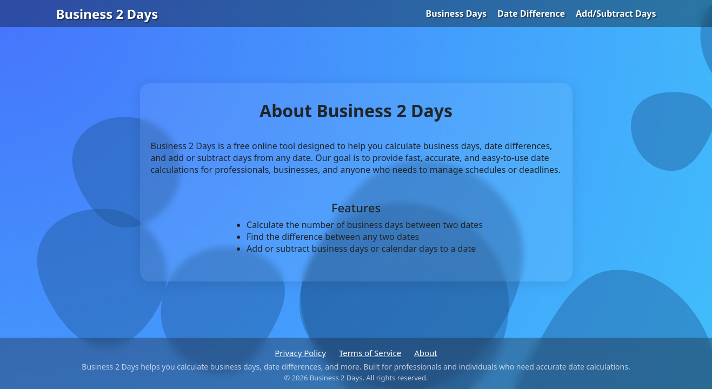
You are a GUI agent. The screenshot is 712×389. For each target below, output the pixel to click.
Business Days (456, 13)
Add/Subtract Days (616, 13)
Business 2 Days (107, 14)
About (425, 352)
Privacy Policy (300, 352)
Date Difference (531, 13)
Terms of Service (370, 352)
